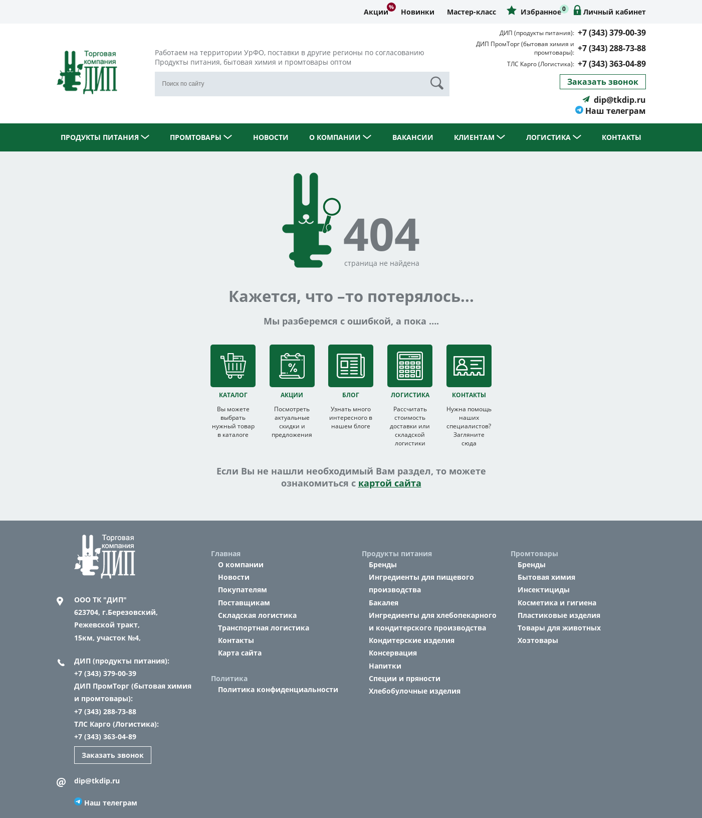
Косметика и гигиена (557, 602)
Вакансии (412, 137)
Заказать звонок (602, 81)
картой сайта (389, 483)
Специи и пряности (404, 678)
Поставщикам (244, 602)
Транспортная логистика (263, 627)
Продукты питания (105, 137)
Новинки (417, 12)
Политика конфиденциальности (278, 689)
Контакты (621, 137)
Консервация (393, 653)
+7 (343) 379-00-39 (612, 32)
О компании (340, 137)
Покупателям (242, 589)
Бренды (383, 564)
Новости (271, 137)
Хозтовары (538, 640)
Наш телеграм (610, 110)
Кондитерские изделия (411, 640)
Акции (376, 12)
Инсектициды (544, 589)
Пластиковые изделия (559, 615)
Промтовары (201, 137)
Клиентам (479, 137)
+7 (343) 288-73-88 (612, 48)
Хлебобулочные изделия (414, 691)
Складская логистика (257, 615)
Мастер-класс (471, 12)
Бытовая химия (546, 577)
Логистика (553, 137)
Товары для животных (559, 627)
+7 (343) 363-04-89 (612, 63)
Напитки (385, 666)
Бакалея (383, 602)
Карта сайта (240, 653)
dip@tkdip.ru (614, 99)
